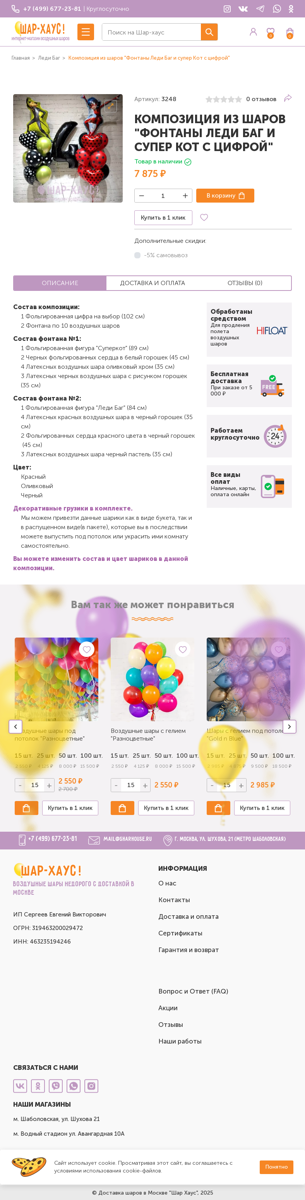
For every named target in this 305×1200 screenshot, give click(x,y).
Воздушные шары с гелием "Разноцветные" (148, 734)
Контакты (174, 900)
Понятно (276, 1167)
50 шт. (163, 755)
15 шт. (120, 755)
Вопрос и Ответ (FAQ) (193, 991)
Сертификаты (180, 933)
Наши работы (180, 1041)
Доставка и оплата (188, 916)
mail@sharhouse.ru (128, 839)
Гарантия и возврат (188, 950)
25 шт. (142, 755)
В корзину (221, 195)
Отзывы (170, 1024)
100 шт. (90, 755)
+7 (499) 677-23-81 (53, 839)
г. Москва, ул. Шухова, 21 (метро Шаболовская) (230, 839)
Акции (168, 1008)
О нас (167, 883)
